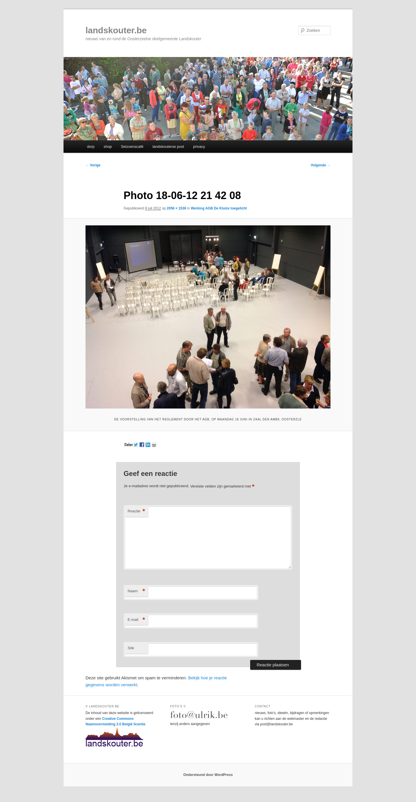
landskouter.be (116, 30)
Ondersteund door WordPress (208, 775)
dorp (90, 146)
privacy (199, 146)
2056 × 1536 (176, 208)
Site (131, 648)
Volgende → (320, 165)
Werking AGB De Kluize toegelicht (219, 208)
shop (108, 146)
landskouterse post (168, 146)
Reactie (136, 511)
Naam (136, 591)
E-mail (136, 620)
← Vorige (93, 165)
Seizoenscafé (132, 146)
